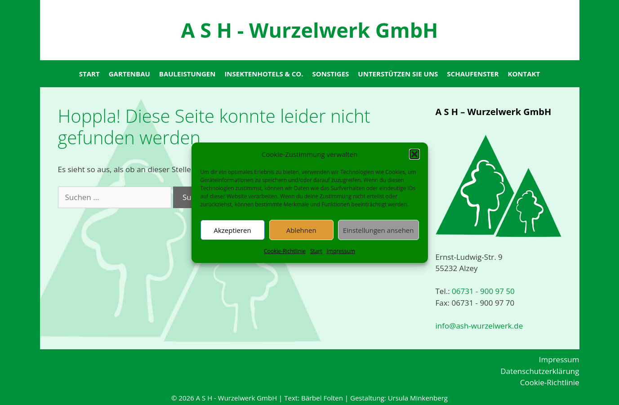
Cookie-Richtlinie (285, 251)
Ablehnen (301, 230)
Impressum (341, 251)
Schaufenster (473, 73)
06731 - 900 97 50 (482, 291)
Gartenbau (129, 73)
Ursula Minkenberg (418, 397)
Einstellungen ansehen (378, 230)
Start (316, 251)
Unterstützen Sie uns (398, 73)
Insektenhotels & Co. (263, 73)
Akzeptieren (232, 230)
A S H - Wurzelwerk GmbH (309, 30)
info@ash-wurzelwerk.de (479, 325)
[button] (414, 154)
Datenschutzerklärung (539, 371)
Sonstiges (330, 73)
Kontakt (524, 73)
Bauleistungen (187, 73)
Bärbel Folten (322, 397)
